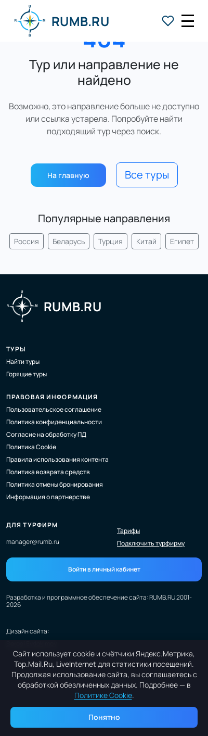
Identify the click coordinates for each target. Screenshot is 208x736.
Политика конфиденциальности (54, 421)
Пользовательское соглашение (53, 409)
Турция (110, 241)
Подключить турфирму (151, 543)
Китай (146, 241)
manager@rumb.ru (32, 541)
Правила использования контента (57, 459)
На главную (68, 175)
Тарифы (128, 531)
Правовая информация (52, 396)
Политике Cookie (103, 695)
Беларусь (69, 241)
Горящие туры (26, 374)
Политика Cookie (31, 446)
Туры (15, 349)
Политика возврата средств (48, 471)
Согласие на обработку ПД (46, 434)
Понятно (104, 717)
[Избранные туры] (168, 20)
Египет (182, 241)
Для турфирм (32, 525)
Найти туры (23, 361)
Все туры (147, 175)
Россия (26, 241)
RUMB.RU (61, 21)
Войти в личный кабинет (104, 569)
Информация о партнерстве (48, 496)
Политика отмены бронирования (54, 484)
